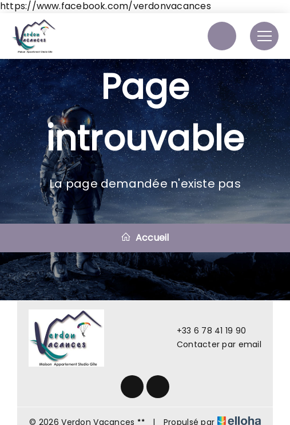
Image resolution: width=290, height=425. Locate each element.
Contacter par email (212, 344)
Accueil (145, 237)
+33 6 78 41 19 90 (205, 330)
